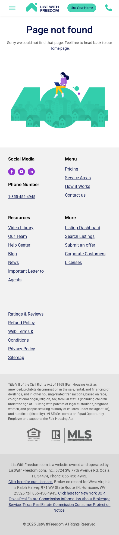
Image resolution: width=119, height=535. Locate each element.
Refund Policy (21, 322)
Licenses (73, 262)
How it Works (77, 186)
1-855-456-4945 (21, 196)
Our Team (17, 236)
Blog (12, 253)
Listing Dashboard (82, 227)
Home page (59, 48)
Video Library (20, 227)
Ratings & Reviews (25, 314)
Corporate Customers (85, 253)
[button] (12, 8)
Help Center (19, 245)
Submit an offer (80, 245)
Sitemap (16, 357)
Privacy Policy (21, 348)
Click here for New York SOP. (81, 493)
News (13, 262)
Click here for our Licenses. (30, 482)
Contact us (75, 195)
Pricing (71, 169)
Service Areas (78, 177)
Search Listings (80, 236)
